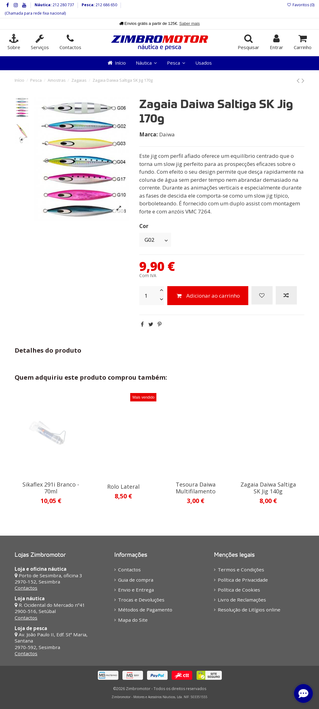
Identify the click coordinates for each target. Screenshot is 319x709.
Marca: (148, 134)
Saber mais (189, 23)
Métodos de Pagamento (145, 609)
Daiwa (167, 134)
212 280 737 (63, 4)
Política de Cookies (239, 590)
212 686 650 (106, 4)
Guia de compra (135, 580)
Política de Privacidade (243, 580)
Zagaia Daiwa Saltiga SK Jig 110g (268, 488)
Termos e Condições (241, 569)
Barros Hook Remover (50, 484)
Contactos (26, 588)
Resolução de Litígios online (249, 609)
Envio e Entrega (136, 590)
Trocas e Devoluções (141, 600)
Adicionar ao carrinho (208, 295)
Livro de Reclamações (242, 600)
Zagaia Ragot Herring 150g (195, 488)
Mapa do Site (133, 620)
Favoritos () (300, 4)
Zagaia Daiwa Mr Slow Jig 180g (123, 488)
